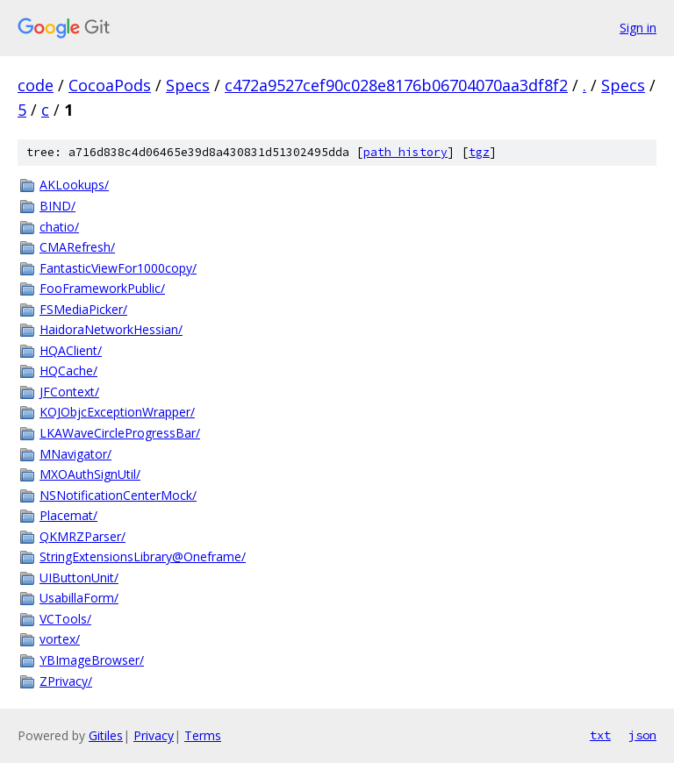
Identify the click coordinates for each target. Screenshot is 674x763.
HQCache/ (68, 370)
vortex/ (59, 639)
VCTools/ (65, 618)
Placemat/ (68, 515)
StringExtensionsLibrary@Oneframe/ (142, 556)
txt (600, 735)
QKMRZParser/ (82, 536)
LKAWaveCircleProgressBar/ (119, 432)
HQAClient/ (70, 350)
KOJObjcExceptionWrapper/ (117, 411)
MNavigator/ (75, 454)
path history (405, 152)
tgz (479, 152)
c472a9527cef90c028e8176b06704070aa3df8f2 (396, 85)
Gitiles (106, 735)
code (36, 85)
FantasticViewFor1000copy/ (118, 268)
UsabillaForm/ (78, 597)
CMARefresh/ (77, 247)
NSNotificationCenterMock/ (118, 495)
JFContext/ (69, 391)
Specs (188, 85)
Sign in (638, 27)
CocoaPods (109, 85)
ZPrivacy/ (65, 681)
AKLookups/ (74, 184)
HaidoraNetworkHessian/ (111, 329)
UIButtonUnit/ (78, 577)
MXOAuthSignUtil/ (89, 474)
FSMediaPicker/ (83, 309)
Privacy (153, 735)
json (642, 735)
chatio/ (59, 226)
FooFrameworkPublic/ (102, 288)
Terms (202, 735)
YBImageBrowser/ (91, 660)
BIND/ (57, 205)
